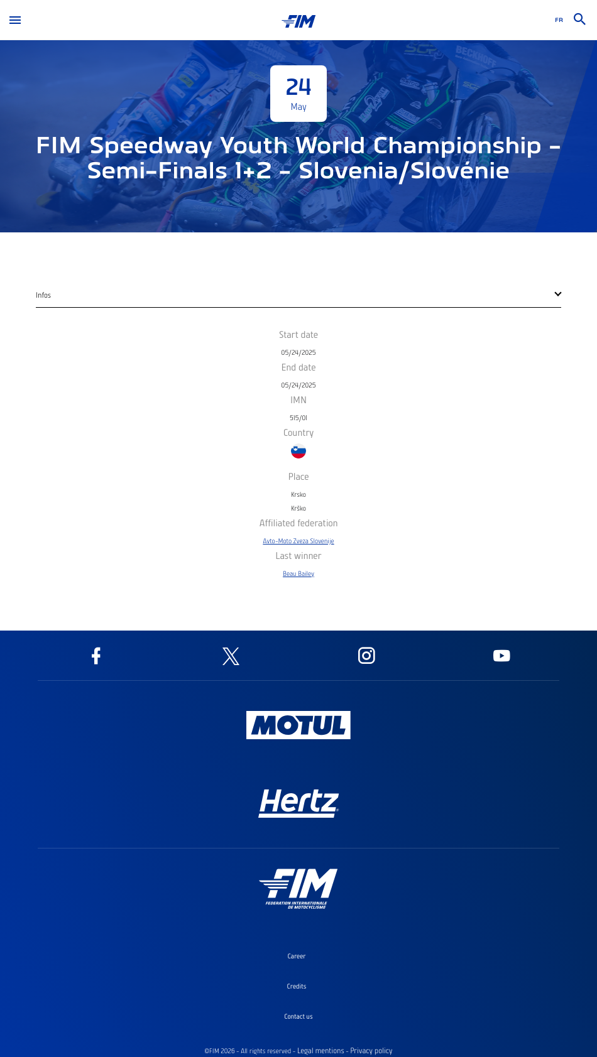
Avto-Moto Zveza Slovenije (298, 540)
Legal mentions (320, 1051)
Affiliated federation (298, 522)
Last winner (298, 555)
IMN (298, 399)
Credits (297, 986)
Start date (298, 334)
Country (298, 432)
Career (296, 955)
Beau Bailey (298, 573)
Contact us (298, 1016)
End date (298, 366)
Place (298, 476)
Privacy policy (371, 1051)
